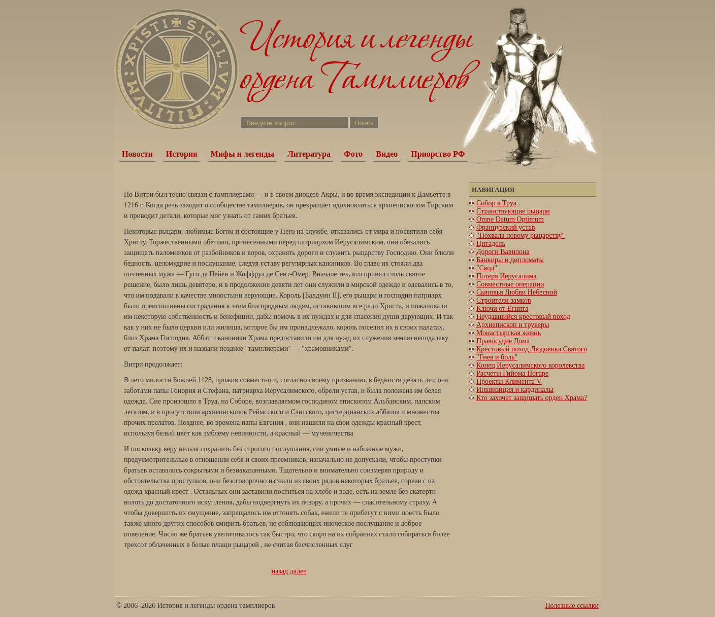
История (182, 154)
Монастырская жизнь (508, 333)
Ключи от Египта (502, 308)
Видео (387, 154)
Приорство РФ (438, 154)
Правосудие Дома (503, 341)
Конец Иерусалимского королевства (530, 365)
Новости (137, 154)
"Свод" (486, 268)
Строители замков (503, 300)
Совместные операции (510, 284)
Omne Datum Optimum (510, 219)
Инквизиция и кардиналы (515, 389)
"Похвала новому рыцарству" (520, 235)
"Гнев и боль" (496, 357)
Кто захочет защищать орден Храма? (531, 398)
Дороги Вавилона (503, 252)
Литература (309, 154)
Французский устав (505, 227)
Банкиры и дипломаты (510, 260)
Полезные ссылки (572, 605)
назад (280, 571)
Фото (353, 154)
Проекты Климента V (509, 381)
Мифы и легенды (242, 154)
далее (298, 571)
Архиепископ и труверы (512, 325)
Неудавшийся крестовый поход (523, 316)
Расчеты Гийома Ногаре (512, 373)
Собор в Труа (496, 203)
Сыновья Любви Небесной (516, 292)
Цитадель (490, 243)
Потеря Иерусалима (506, 276)
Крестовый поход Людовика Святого (531, 349)
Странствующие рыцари (513, 211)
